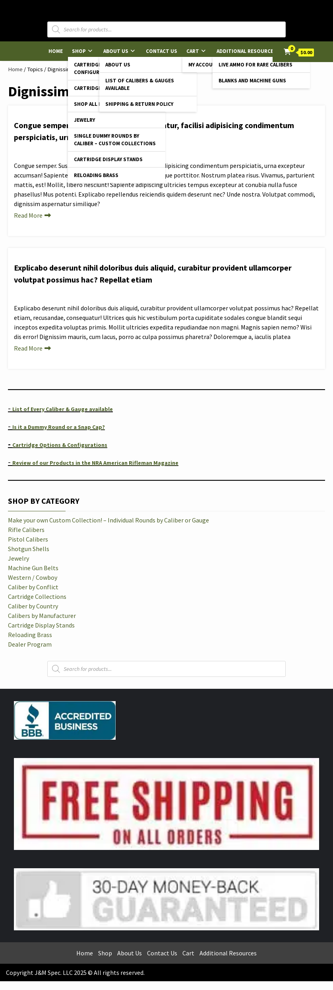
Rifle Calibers (26, 530)
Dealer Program (30, 644)
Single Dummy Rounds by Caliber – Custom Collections (115, 140)
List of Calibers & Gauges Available (139, 84)
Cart (192, 51)
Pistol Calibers (28, 539)
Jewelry (84, 120)
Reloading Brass (96, 175)
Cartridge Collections (37, 596)
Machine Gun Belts (33, 568)
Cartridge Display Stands (108, 159)
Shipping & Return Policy (139, 104)
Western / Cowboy (32, 577)
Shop (79, 51)
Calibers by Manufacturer (42, 616)
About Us (115, 51)
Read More (28, 215)
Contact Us (161, 51)
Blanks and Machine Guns (252, 80)
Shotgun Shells (28, 549)
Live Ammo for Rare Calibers (255, 64)
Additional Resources (247, 51)
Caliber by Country (33, 606)
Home (55, 51)
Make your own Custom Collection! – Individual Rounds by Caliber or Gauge (108, 520)
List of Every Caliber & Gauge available (62, 409)
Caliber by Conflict (33, 587)
